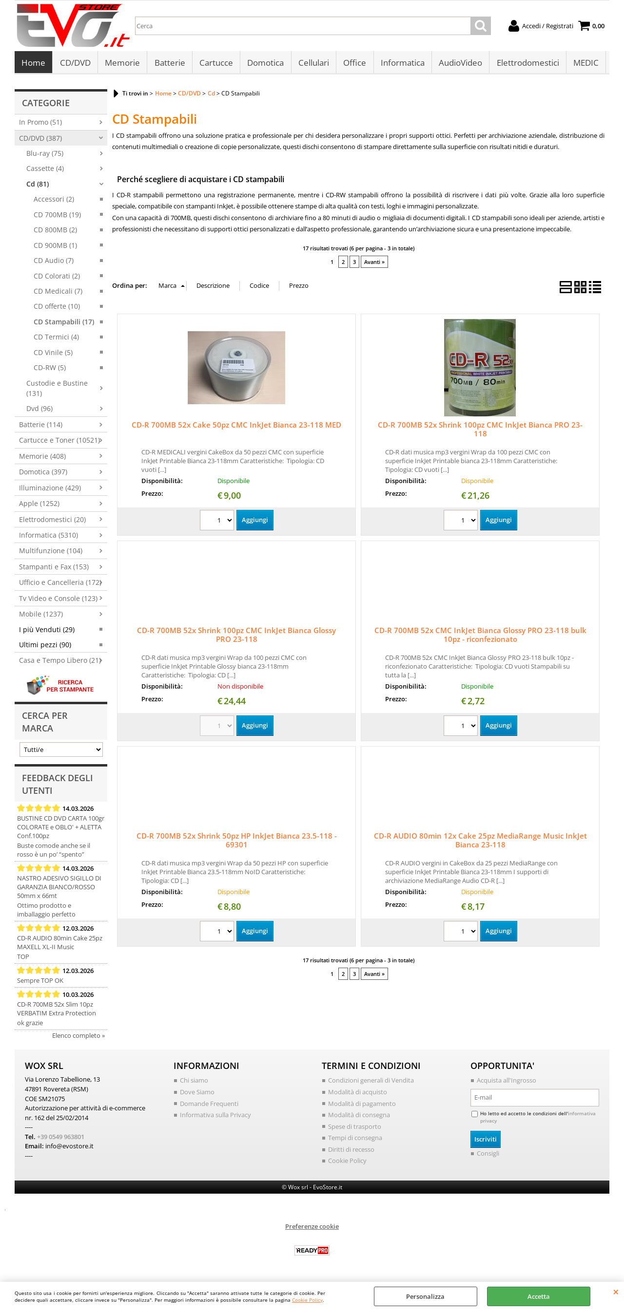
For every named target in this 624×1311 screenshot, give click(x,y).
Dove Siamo (197, 1094)
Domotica (264, 64)
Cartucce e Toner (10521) (59, 443)
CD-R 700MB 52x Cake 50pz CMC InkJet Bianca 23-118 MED (236, 427)
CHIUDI (616, 1291)
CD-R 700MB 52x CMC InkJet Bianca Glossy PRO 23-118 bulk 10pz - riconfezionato (480, 637)
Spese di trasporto (354, 1128)
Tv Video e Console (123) (58, 600)
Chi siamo (194, 1083)
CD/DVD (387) (40, 140)
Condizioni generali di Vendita (371, 1083)
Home (33, 64)
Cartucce (215, 64)
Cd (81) (37, 186)
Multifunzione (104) (50, 553)
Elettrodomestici (525, 64)
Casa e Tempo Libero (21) (60, 663)
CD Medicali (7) (58, 293)
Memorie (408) (42, 458)
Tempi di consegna (355, 1140)
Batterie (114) (40, 426)
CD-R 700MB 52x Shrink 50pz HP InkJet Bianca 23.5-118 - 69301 (236, 842)
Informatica (401, 64)
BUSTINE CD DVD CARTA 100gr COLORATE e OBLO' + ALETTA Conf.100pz (60, 830)
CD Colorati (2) (57, 278)
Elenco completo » (78, 1038)
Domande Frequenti (209, 1106)
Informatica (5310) (48, 537)
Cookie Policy (307, 1299)
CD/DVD (74, 64)
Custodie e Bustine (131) (57, 390)
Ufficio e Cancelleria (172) (60, 585)
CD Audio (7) (54, 263)
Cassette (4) (45, 171)
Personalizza (425, 1296)
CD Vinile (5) (53, 354)
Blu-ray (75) (44, 156)
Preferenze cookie (312, 1228)
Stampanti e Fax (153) (54, 569)
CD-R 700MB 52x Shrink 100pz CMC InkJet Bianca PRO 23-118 (480, 432)
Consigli (488, 1156)
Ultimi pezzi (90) (45, 647)
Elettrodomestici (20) (52, 521)
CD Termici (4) (56, 339)
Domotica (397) (43, 474)
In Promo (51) (40, 125)
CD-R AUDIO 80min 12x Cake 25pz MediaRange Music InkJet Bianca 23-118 (480, 842)
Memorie (121, 64)
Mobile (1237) (41, 616)
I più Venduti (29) (47, 632)
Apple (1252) (39, 506)
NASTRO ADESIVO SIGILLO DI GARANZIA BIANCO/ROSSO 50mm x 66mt (59, 890)
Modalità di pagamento (362, 1106)
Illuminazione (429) (50, 490)
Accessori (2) (54, 201)
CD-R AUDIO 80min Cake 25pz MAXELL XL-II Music (59, 945)
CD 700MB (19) (57, 217)
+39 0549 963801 (60, 1139)
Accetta (538, 1296)
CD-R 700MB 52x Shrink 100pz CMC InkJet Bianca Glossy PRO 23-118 (236, 637)
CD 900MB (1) (55, 247)
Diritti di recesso (351, 1151)
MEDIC (583, 64)
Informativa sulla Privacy (215, 1117)
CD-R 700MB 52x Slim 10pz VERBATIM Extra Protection (56, 1011)
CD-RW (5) (50, 370)
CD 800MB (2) (55, 232)
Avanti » (374, 264)
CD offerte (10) (57, 309)
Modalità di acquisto (357, 1094)
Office (353, 64)
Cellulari (312, 64)
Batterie (169, 64)
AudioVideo (458, 64)
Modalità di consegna (359, 1117)
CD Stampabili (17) (64, 324)
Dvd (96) (39, 411)
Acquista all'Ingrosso (506, 1083)
